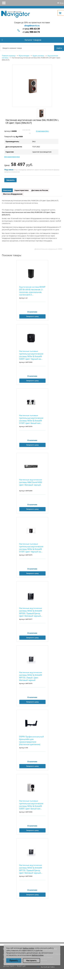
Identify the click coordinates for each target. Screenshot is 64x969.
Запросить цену (32, 316)
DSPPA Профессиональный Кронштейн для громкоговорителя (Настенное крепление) (31, 740)
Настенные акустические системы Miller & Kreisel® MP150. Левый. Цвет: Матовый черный (30, 676)
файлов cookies (37, 955)
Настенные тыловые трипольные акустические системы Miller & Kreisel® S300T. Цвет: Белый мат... (31, 805)
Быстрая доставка (47, 967)
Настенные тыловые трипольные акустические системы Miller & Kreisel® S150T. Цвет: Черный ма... (31, 548)
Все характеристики (12, 157)
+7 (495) (31, 32)
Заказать (10, 180)
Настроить (31, 960)
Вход (61, 3)
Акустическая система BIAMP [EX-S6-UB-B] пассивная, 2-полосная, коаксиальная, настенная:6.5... (32, 291)
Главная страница (8, 55)
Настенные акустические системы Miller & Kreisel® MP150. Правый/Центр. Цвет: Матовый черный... (30, 869)
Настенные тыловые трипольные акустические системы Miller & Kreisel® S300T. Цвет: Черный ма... (31, 355)
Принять (14, 960)
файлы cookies (28, 948)
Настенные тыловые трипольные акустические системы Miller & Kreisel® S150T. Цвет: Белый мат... (31, 419)
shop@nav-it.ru (32, 25)
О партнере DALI (42, 131)
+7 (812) (31, 29)
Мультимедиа (24, 55)
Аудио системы (38, 55)
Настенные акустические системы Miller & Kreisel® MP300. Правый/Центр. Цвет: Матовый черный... (30, 612)
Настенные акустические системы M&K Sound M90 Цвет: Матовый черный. (30, 482)
